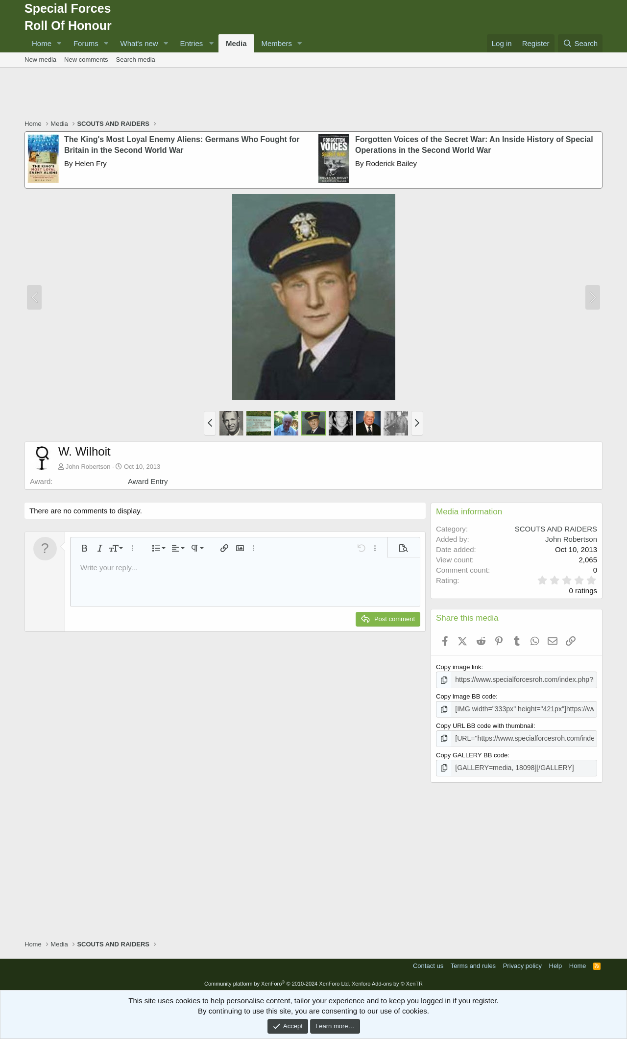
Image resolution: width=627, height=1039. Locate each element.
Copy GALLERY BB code (471, 752)
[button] (59, 43)
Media (236, 43)
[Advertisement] (313, 94)
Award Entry (148, 481)
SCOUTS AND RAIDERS (556, 529)
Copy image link (459, 667)
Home (41, 43)
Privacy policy (522, 963)
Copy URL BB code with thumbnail (484, 724)
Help (555, 963)
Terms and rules (473, 963)
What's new (139, 43)
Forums (85, 43)
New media (40, 59)
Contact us (428, 963)
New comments (86, 59)
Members (277, 43)
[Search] (580, 43)
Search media (135, 59)
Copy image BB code (466, 695)
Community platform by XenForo (277, 981)
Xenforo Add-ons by (387, 981)
